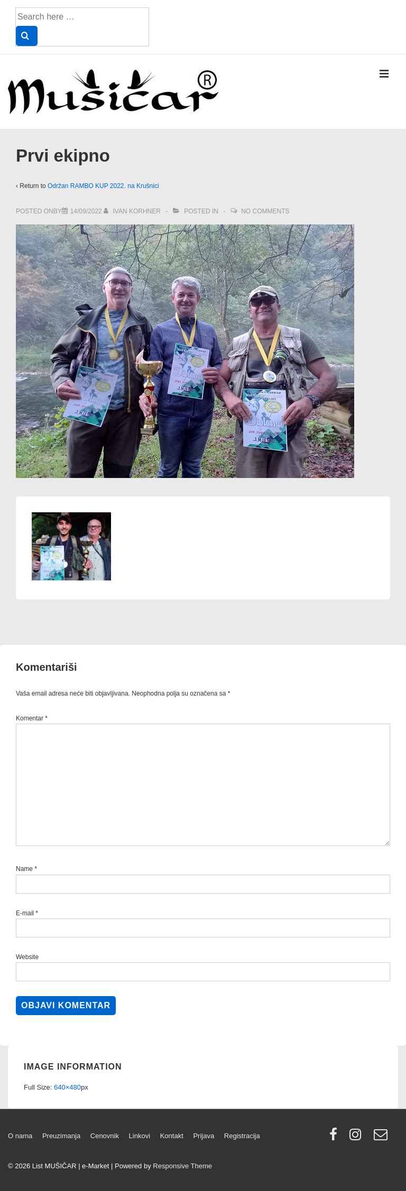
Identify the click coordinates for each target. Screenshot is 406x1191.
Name (24, 869)
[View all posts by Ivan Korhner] (133, 211)
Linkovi (139, 1136)
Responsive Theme (182, 1166)
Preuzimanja (61, 1136)
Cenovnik (104, 1136)
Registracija (242, 1136)
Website (27, 957)
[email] (382, 1138)
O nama (20, 1136)
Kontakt (171, 1136)
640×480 (67, 1087)
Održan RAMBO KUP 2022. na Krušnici (103, 186)
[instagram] (357, 1138)
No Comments (265, 211)
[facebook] (335, 1138)
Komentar (32, 718)
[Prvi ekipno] (86, 211)
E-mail (25, 913)
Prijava (203, 1136)
